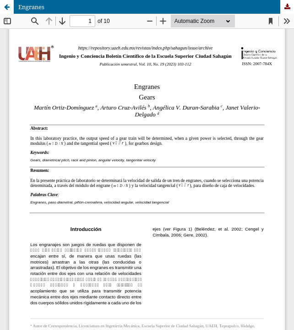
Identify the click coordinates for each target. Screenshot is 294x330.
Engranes (31, 7)
